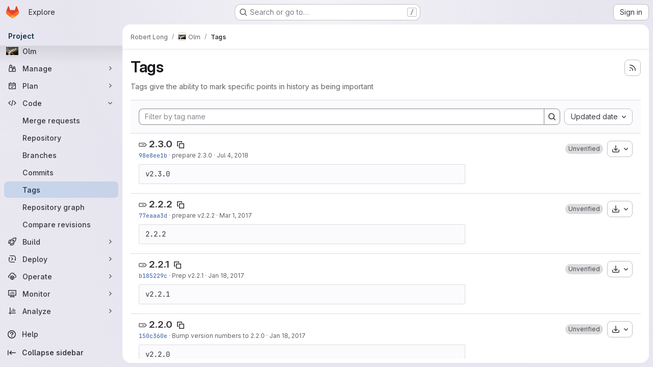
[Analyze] (61, 311)
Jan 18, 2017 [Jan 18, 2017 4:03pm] (287, 335)
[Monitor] (61, 293)
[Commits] (61, 172)
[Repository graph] (61, 207)
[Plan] (61, 85)
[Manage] (61, 68)
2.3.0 (160, 144)
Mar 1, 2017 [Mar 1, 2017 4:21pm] (235, 215)
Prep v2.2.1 (188, 275)
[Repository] (61, 137)
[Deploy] (61, 259)
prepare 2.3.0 (192, 155)
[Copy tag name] (180, 145)
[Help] (61, 334)
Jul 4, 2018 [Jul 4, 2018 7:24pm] (232, 155)
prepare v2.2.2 (193, 215)
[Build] (61, 241)
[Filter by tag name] (341, 117)
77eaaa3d (153, 215)
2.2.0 (160, 324)
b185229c (153, 275)
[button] (584, 149)
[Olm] (61, 51)
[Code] (61, 103)
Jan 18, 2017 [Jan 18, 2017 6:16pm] (226, 275)
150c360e (153, 335)
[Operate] (61, 276)
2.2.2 (160, 204)
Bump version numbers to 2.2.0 (218, 335)
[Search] (552, 117)
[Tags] (61, 189)
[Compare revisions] (61, 224)
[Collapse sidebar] (61, 353)
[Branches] (61, 155)
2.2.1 (159, 264)
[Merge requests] (61, 120)
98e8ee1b (153, 155)
